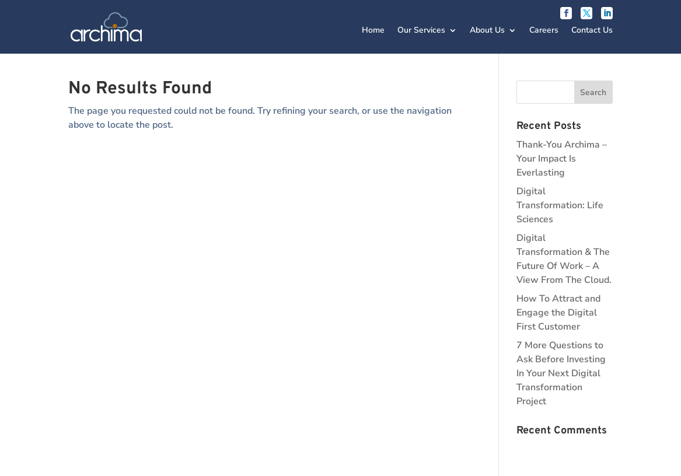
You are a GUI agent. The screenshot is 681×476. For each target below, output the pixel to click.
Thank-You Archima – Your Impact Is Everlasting (561, 158)
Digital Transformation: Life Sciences (559, 205)
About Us (487, 31)
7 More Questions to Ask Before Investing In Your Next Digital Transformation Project (561, 373)
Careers (543, 31)
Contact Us (592, 31)
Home (373, 31)
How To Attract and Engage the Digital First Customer (558, 312)
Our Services (421, 31)
